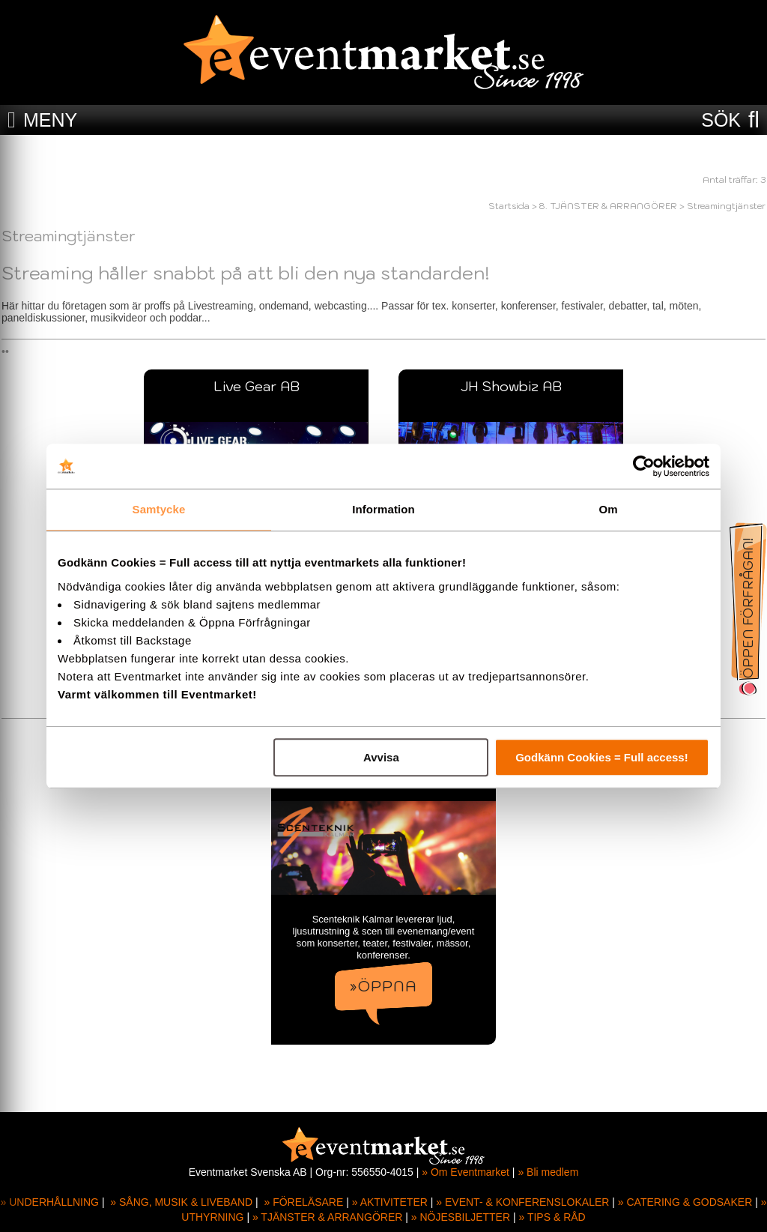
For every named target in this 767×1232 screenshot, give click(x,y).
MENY (50, 119)
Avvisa (381, 757)
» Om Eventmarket (465, 1172)
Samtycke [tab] (159, 509)
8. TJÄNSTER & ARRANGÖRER (608, 205)
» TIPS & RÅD (552, 1217)
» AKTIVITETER (390, 1202)
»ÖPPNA (383, 986)
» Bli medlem (548, 1172)
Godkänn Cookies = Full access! (601, 757)
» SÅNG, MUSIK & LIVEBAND (181, 1202)
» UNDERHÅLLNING (50, 1202)
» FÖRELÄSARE (303, 1202)
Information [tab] (383, 509)
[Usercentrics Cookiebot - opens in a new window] (643, 466)
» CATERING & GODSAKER (685, 1202)
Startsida (509, 205)
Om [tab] (607, 509)
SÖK (721, 119)
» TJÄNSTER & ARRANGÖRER (327, 1217)
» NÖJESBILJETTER (460, 1217)
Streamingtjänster (726, 205)
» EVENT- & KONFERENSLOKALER (522, 1202)
